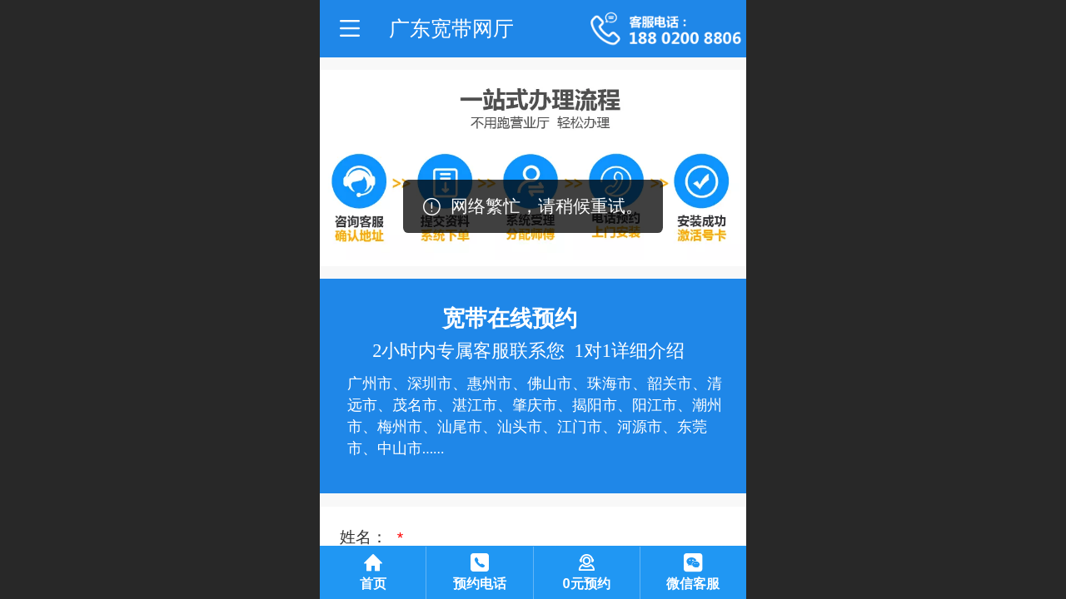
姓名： (365, 537)
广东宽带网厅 (451, 28)
